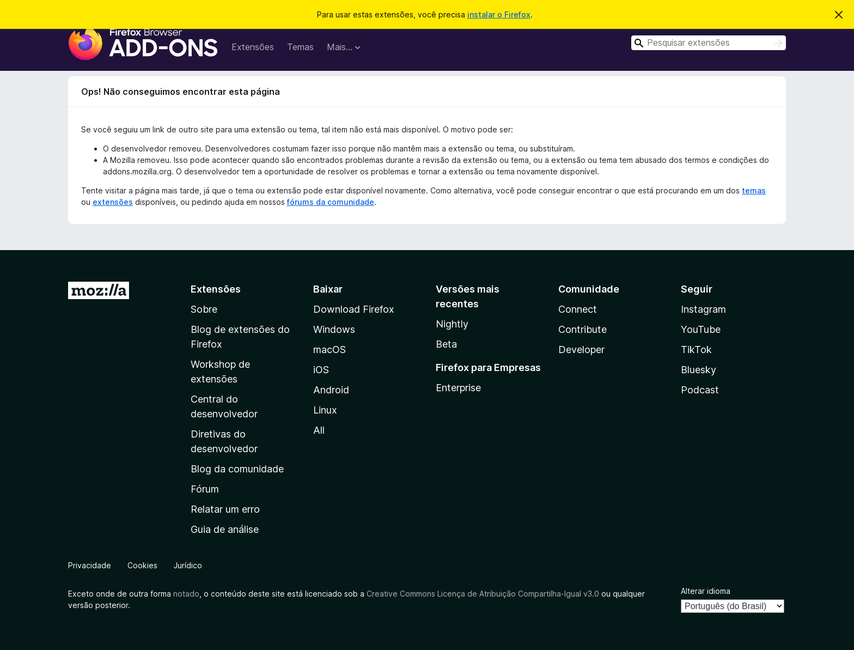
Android (331, 390)
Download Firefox (353, 309)
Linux (325, 410)
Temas (300, 46)
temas (754, 190)
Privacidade (89, 565)
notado (186, 593)
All (319, 430)
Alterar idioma (705, 591)
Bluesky (698, 369)
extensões (113, 201)
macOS (329, 349)
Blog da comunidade (237, 469)
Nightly (452, 324)
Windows (334, 329)
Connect (577, 309)
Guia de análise (225, 529)
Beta (446, 344)
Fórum (205, 489)
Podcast (700, 390)
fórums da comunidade (330, 201)
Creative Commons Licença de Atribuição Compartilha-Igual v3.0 (484, 593)
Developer (581, 349)
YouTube (701, 329)
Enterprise (458, 387)
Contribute (582, 329)
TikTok (696, 349)
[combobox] (708, 42)
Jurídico (188, 565)
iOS (321, 369)
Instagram (703, 309)
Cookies (142, 565)
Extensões (252, 46)
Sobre (204, 309)
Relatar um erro (225, 509)
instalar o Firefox (498, 14)
